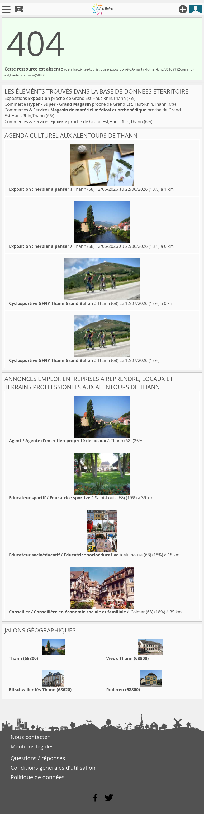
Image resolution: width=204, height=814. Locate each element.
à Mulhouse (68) (80, 555)
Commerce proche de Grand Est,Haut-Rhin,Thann (86, 104)
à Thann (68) (51, 189)
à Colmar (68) (81, 612)
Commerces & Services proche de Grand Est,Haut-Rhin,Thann (74, 121)
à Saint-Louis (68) (67, 498)
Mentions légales (32, 746)
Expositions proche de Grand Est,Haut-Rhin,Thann (65, 98)
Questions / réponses (38, 758)
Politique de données (38, 777)
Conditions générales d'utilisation (53, 767)
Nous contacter (30, 737)
